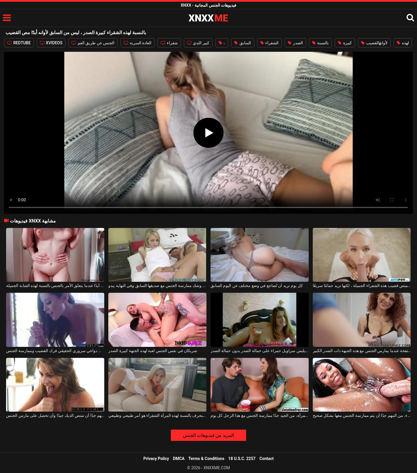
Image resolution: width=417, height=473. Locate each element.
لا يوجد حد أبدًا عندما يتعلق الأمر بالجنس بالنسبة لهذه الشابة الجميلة (55, 285)
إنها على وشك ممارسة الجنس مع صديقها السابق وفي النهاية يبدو (157, 285)
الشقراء (269, 43)
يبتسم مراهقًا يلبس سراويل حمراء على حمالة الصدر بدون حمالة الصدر (260, 350)
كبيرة (345, 43)
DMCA (178, 458)
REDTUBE (18, 43)
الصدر (295, 43)
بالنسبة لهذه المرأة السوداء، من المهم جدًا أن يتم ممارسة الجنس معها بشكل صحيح (362, 415)
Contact (266, 458)
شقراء (169, 43)
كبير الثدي (198, 43)
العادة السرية (137, 43)
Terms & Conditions (206, 458)
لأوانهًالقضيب (374, 43)
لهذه (403, 43)
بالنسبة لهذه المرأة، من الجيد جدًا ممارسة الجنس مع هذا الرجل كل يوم (260, 415)
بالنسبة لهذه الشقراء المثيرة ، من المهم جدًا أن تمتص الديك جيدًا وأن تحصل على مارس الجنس (55, 415)
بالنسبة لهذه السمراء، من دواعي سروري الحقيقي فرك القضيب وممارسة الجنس (55, 350)
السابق (242, 43)
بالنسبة (320, 43)
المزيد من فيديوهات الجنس (208, 435)
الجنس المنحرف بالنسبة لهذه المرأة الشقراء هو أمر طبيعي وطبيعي (157, 415)
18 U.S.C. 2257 (241, 458)
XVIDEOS (51, 43)
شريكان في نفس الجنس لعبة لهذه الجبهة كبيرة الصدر (152, 350)
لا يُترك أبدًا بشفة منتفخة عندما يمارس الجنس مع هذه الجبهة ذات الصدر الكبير (362, 350)
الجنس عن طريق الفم (93, 43)
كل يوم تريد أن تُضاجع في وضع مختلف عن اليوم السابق (257, 285)
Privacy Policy (156, 458)
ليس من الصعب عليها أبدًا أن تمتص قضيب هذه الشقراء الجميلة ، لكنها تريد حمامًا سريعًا (362, 285)
